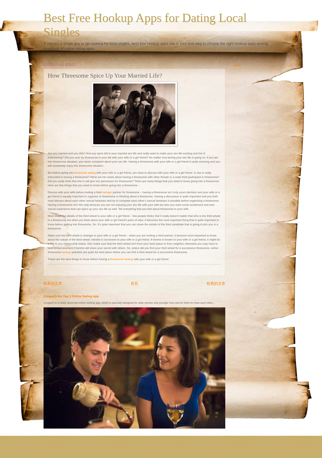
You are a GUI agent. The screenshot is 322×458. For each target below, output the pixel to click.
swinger (107, 192)
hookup (66, 252)
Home (236, 65)
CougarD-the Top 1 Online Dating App (71, 296)
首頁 (134, 283)
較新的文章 (53, 283)
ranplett (165, 449)
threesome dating (84, 172)
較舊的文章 (216, 283)
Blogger (189, 449)
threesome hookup (121, 259)
